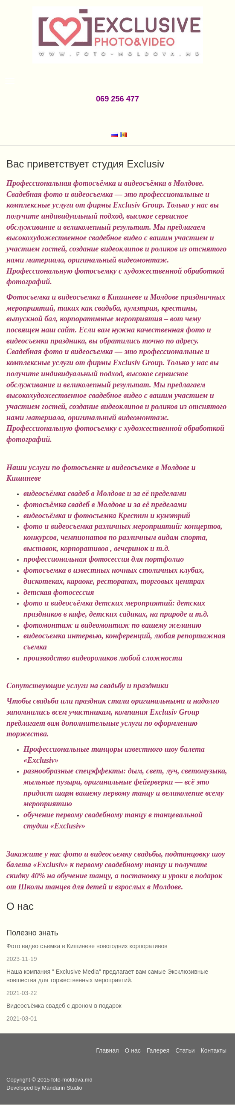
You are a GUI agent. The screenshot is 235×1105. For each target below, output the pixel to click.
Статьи (184, 1050)
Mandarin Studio (62, 1088)
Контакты (213, 1050)
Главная (107, 1050)
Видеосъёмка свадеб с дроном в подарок (64, 1005)
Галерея (158, 1050)
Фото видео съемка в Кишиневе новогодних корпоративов (87, 946)
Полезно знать (32, 933)
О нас (132, 1050)
